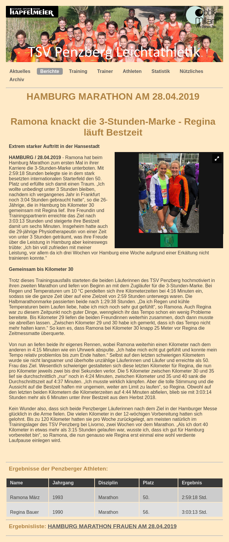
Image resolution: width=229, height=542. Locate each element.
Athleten (132, 71)
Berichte (49, 71)
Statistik (160, 71)
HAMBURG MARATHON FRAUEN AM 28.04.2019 (112, 526)
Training (78, 71)
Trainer (105, 71)
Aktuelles (19, 71)
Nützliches (191, 71)
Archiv (16, 79)
